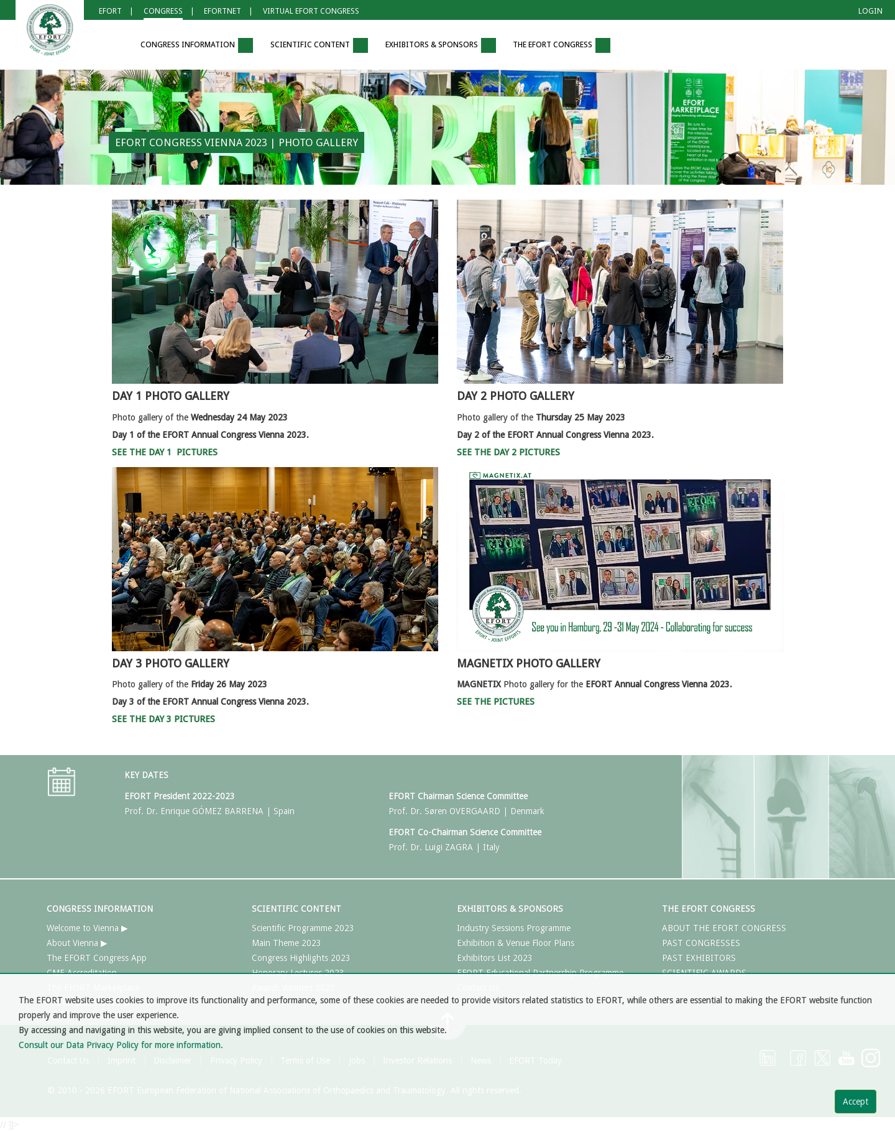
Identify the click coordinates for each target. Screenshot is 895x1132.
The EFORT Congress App (97, 958)
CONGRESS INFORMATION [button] (196, 45)
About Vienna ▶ (77, 943)
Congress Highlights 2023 (301, 958)
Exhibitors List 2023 (495, 958)
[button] (114, 46)
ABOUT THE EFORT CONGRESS (724, 928)
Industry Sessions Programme (514, 928)
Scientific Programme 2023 (303, 928)
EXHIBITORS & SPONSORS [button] (440, 45)
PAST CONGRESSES (701, 943)
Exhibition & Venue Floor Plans (515, 943)
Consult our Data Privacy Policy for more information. (121, 1045)
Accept (855, 1101)
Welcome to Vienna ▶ (87, 928)
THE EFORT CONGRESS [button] (561, 45)
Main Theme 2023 (286, 943)
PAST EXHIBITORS (699, 958)
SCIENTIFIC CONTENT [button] (319, 45)
